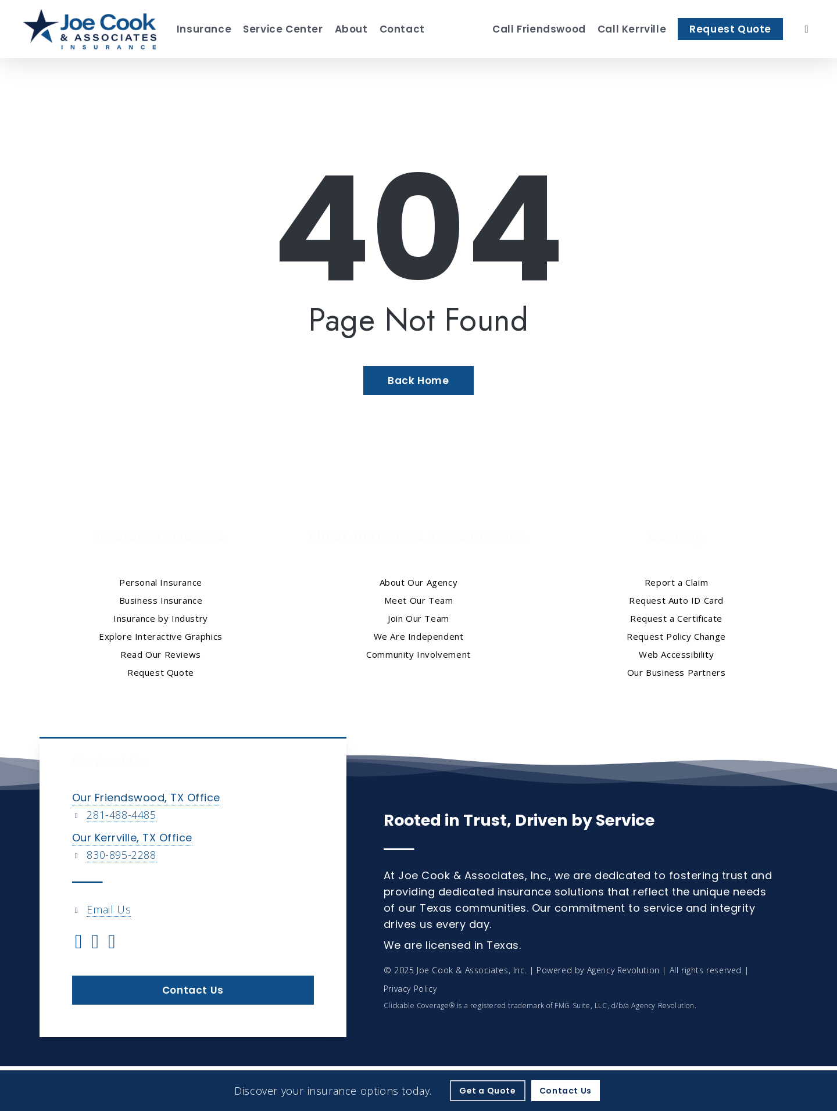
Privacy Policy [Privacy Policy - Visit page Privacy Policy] (410, 988)
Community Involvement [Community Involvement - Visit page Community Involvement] (418, 654)
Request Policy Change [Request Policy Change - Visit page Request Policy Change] (676, 636)
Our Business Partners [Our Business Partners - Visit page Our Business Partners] (676, 672)
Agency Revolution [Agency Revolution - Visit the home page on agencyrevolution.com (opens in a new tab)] (623, 970)
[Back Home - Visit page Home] (418, 380)
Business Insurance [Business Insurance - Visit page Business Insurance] (161, 600)
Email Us (109, 909)
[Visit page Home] (89, 29)
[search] (807, 29)
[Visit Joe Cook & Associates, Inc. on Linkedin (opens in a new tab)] (112, 943)
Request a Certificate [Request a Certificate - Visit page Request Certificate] (676, 618)
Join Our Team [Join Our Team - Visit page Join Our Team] (418, 618)
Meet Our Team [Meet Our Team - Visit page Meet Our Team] (418, 600)
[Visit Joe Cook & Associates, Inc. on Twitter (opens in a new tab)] (78, 943)
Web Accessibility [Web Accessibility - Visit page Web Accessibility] (676, 654)
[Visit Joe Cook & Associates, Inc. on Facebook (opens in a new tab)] (95, 943)
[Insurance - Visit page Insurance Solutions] (204, 29)
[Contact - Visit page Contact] (402, 29)
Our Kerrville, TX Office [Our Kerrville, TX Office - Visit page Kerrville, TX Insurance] (132, 837)
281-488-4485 (121, 815)
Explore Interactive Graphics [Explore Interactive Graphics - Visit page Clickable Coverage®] (161, 636)
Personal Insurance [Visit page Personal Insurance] (160, 582)
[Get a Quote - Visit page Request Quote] (487, 1090)
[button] (193, 990)
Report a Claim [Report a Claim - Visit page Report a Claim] (676, 582)
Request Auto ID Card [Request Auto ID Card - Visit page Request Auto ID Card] (676, 600)
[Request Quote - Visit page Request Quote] (730, 29)
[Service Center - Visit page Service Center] (283, 29)
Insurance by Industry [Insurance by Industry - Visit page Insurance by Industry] (160, 618)
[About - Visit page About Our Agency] (351, 29)
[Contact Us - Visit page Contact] (565, 1090)
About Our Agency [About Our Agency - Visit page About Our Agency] (419, 582)
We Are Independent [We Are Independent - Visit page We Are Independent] (419, 636)
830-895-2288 (121, 855)
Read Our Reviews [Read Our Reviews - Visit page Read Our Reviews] (160, 654)
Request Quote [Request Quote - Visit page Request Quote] (160, 672)
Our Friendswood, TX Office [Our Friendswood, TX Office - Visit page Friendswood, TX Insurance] (146, 797)
